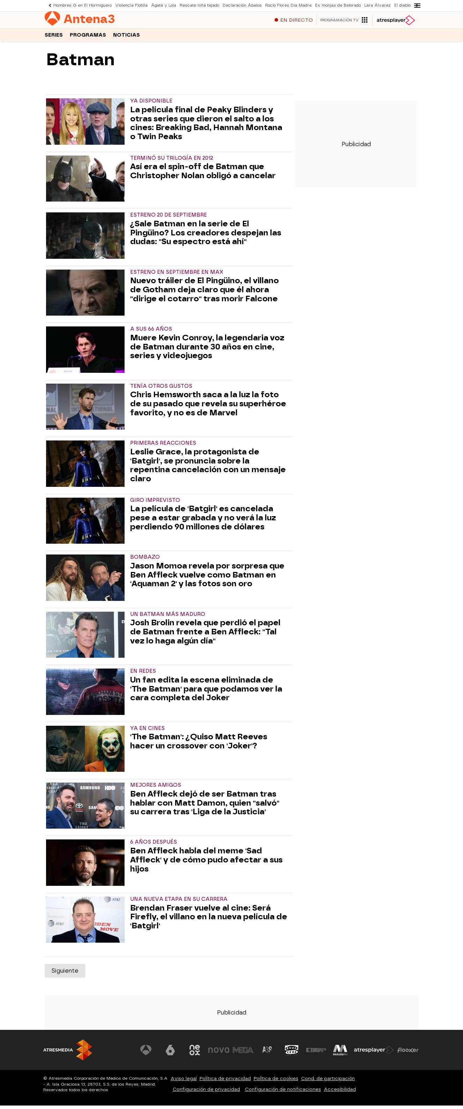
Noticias (126, 38)
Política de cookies (276, 1082)
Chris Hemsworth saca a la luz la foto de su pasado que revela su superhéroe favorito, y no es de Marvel (208, 407)
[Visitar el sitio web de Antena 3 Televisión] (146, 1053)
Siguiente (65, 974)
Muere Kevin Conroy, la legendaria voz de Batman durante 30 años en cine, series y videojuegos (207, 350)
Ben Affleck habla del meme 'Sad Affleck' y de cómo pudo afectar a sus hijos (206, 863)
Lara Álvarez (377, 5)
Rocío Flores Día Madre (288, 5)
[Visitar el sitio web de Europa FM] (316, 1053)
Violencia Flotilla (131, 5)
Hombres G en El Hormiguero (82, 5)
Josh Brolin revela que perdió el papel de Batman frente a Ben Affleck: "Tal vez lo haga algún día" (205, 635)
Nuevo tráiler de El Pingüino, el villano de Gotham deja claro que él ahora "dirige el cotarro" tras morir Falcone (204, 293)
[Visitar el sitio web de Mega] (243, 1053)
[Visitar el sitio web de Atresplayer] (374, 1053)
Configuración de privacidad (206, 1092)
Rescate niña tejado (199, 5)
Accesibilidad (340, 1092)
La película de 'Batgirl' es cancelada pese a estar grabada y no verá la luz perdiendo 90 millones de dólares (203, 521)
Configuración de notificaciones (283, 1092)
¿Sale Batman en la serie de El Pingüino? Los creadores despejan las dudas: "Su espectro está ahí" (205, 236)
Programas (88, 38)
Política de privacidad (225, 1082)
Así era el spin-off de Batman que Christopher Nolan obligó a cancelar (203, 175)
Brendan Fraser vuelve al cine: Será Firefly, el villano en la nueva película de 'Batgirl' (208, 920)
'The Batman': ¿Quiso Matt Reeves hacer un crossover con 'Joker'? (198, 745)
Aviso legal (184, 1082)
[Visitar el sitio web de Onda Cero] (291, 1053)
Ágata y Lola (163, 5)
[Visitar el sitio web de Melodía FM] (340, 1053)
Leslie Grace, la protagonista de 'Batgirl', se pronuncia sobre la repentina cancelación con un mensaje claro (208, 469)
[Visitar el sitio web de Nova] (219, 1053)
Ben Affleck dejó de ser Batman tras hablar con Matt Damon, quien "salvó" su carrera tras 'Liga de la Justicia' (204, 806)
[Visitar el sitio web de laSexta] (170, 1053)
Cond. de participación (328, 1082)
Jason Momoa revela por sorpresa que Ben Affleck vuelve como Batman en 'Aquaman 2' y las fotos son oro (207, 578)
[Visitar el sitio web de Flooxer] (407, 1053)
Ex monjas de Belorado (338, 5)
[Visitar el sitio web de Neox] (194, 1053)
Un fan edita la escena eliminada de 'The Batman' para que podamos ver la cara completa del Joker (206, 692)
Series (54, 38)
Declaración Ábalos (242, 5)
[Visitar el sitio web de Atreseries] (267, 1053)
